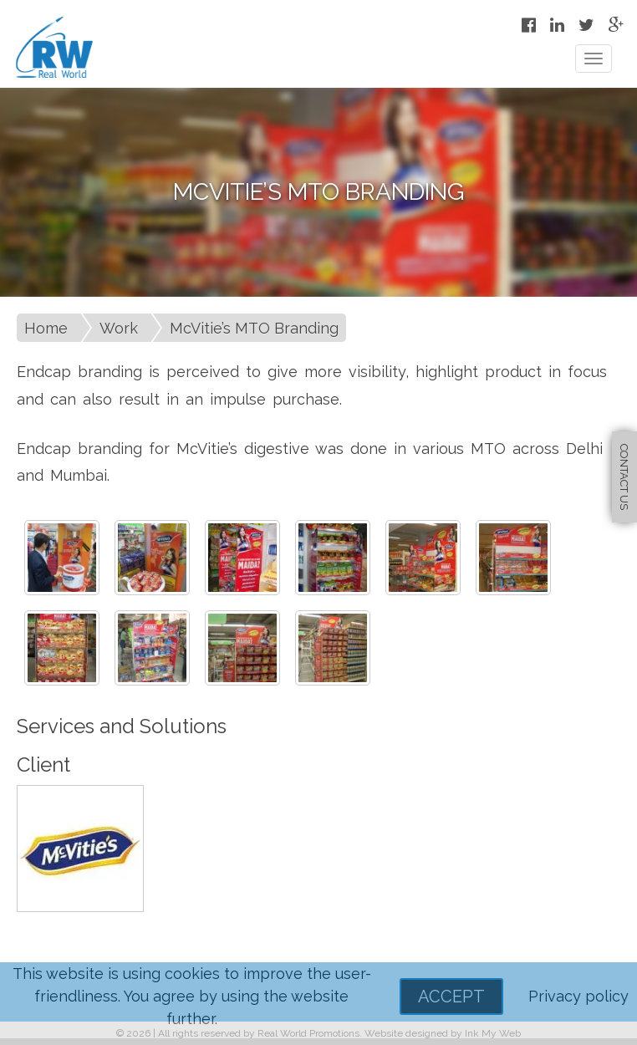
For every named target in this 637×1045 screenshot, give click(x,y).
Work (118, 328)
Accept (451, 996)
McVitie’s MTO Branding (254, 328)
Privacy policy (578, 996)
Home (46, 328)
